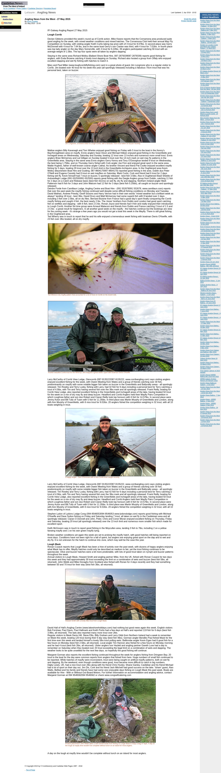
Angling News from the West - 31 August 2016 (210, 104)
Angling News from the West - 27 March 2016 (210, 219)
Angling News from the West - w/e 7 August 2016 (210, 123)
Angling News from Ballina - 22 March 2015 (209, 363)
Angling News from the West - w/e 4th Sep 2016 (210, 96)
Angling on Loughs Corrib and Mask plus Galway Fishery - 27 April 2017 (209, 46)
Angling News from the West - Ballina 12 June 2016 (210, 159)
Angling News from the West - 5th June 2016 (210, 168)
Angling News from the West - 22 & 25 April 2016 (210, 180)
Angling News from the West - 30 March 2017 (210, 59)
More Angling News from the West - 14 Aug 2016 (210, 118)
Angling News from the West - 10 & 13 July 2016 (210, 143)
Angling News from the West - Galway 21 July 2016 (210, 139)
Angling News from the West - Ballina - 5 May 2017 (210, 33)
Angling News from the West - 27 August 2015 (210, 246)
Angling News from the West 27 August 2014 (210, 412)
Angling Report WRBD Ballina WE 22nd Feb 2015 (209, 375)
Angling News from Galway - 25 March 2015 (210, 367)
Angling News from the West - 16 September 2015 (210, 234)
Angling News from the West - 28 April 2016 (210, 208)
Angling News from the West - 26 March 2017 (210, 63)
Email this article (190, 19)
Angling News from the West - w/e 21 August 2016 (210, 109)
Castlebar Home (9, 12)
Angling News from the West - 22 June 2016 (210, 155)
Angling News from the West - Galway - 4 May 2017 (210, 37)
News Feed (7, 23)
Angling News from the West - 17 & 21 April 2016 (210, 213)
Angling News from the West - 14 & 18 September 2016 (210, 92)
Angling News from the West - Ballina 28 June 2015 (210, 289)
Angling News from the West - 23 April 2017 (210, 51)
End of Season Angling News (210, 227)
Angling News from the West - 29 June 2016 (210, 151)
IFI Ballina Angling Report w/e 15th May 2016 (209, 184)
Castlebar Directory (35, 8)
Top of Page (30, 770)
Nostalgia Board (50, 8)
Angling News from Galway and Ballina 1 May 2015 (209, 351)
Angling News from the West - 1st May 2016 (210, 200)
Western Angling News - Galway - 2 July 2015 (208, 293)
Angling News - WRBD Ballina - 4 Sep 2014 (208, 400)
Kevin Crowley (32, 21)
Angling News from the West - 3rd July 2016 (210, 147)
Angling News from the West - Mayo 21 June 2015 (210, 298)
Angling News (8, 19)
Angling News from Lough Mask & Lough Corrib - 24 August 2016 (209, 113)
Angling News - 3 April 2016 (209, 216)
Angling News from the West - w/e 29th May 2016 (210, 176)
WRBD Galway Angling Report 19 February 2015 (209, 379)
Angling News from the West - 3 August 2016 (210, 131)
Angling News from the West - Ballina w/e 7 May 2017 (210, 29)
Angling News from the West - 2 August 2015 (210, 258)
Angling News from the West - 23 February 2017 (210, 80)
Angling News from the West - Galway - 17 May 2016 (210, 188)
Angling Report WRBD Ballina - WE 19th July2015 (209, 265)
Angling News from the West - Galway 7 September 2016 (210, 100)
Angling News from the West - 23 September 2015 (210, 230)
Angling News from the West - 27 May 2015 (210, 322)
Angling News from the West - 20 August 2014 (210, 416)
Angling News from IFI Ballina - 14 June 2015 (208, 302)
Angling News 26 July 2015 (209, 262)
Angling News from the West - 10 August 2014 (210, 424)
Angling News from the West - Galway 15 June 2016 (210, 163)
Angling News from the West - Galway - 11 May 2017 (210, 25)
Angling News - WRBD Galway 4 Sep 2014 (208, 404)
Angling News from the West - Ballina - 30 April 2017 (210, 41)
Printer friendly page (188, 21)
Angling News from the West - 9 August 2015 (210, 254)
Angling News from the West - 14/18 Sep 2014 (210, 392)
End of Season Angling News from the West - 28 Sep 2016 (210, 88)
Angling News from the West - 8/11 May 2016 (210, 192)
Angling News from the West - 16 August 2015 (210, 250)
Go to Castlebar (9, 8)
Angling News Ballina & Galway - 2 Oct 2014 (208, 384)
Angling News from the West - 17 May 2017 (210, 21)
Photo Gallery (21, 8)
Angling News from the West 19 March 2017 (210, 68)
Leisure (4, 17)
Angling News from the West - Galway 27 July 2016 (210, 135)
